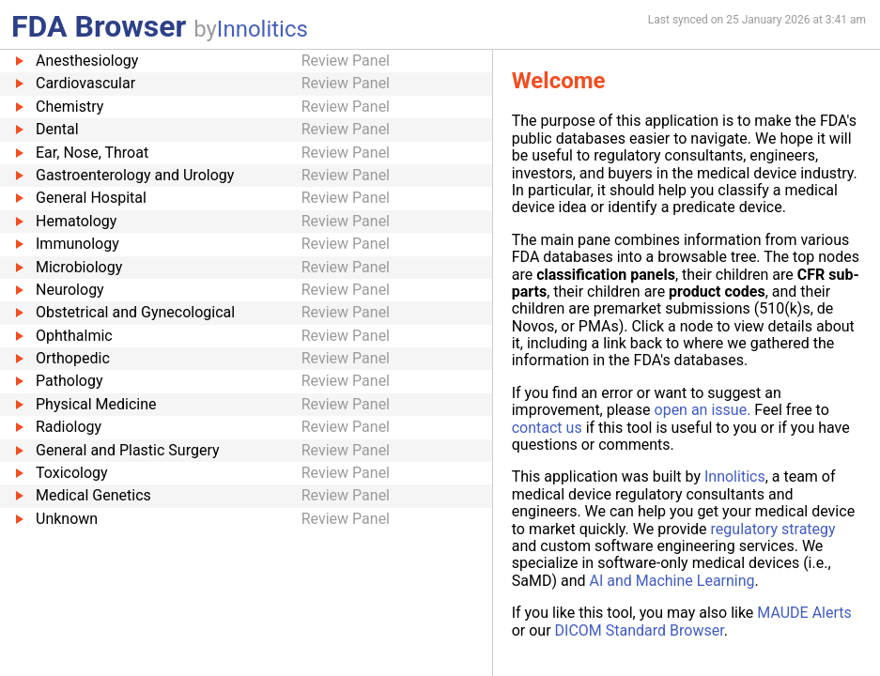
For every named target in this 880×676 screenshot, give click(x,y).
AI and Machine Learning (671, 581)
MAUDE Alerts (804, 613)
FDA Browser (98, 26)
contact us (547, 428)
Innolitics (262, 29)
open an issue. (703, 410)
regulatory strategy (773, 529)
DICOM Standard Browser (639, 630)
